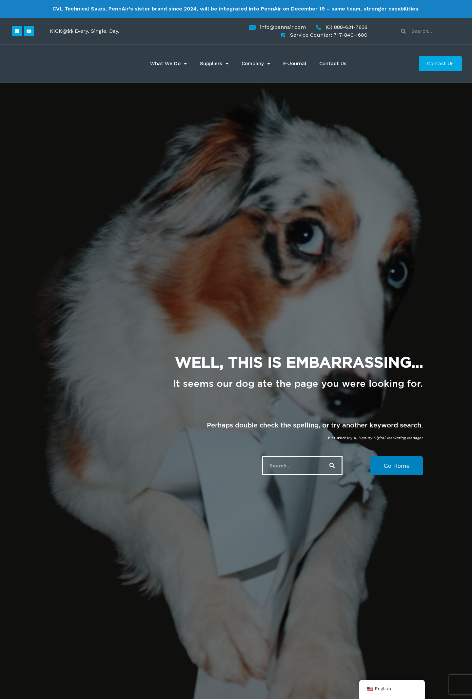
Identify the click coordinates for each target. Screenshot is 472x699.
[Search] (332, 465)
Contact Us (332, 63)
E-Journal (294, 63)
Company (256, 63)
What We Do (168, 63)
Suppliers (214, 63)
